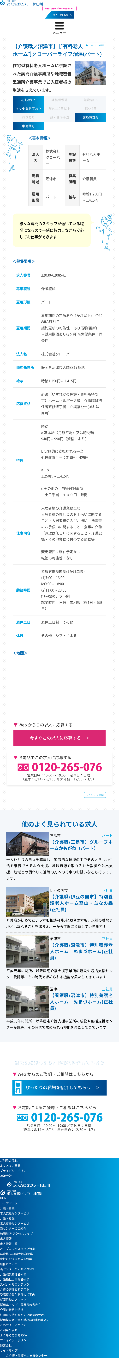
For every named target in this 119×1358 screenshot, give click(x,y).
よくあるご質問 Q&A (13, 1335)
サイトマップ (9, 1350)
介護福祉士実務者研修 (14, 1279)
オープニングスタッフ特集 (17, 1249)
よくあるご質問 (10, 1165)
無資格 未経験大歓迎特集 (16, 1254)
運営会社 (6, 1176)
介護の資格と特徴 (11, 1310)
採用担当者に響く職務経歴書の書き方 (25, 1320)
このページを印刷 (96, 45)
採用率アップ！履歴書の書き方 (20, 1305)
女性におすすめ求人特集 (16, 1259)
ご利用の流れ (9, 1160)
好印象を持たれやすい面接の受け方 (23, 1315)
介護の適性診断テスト (14, 1289)
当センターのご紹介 (13, 1228)
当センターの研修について (17, 1269)
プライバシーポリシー (14, 1170)
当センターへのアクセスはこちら (58, 1142)
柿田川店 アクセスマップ (16, 1233)
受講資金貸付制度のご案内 (17, 1294)
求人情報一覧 (9, 1244)
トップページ (9, 1203)
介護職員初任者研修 (13, 1274)
